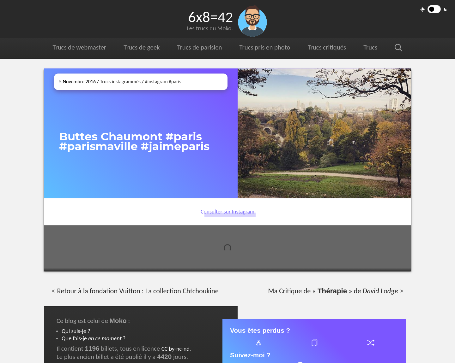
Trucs (370, 47)
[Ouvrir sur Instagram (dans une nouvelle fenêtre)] (324, 133)
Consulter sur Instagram (227, 211)
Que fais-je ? (93, 338)
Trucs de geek (142, 47)
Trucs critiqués (326, 47)
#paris (175, 82)
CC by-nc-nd (175, 348)
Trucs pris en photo (264, 47)
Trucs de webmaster (79, 47)
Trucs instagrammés (120, 82)
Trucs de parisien (199, 47)
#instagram (156, 82)
